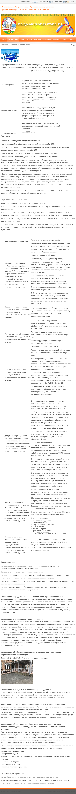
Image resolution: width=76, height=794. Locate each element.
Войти (72, 1)
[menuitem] (3, 39)
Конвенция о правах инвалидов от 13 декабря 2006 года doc (25, 203)
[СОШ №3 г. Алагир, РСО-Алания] (28, 7)
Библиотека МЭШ (40, 523)
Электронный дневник (42, 521)
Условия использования (68, 791)
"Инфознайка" (38, 526)
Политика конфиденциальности (52, 791)
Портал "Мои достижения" (43, 524)
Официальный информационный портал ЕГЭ (51, 534)
